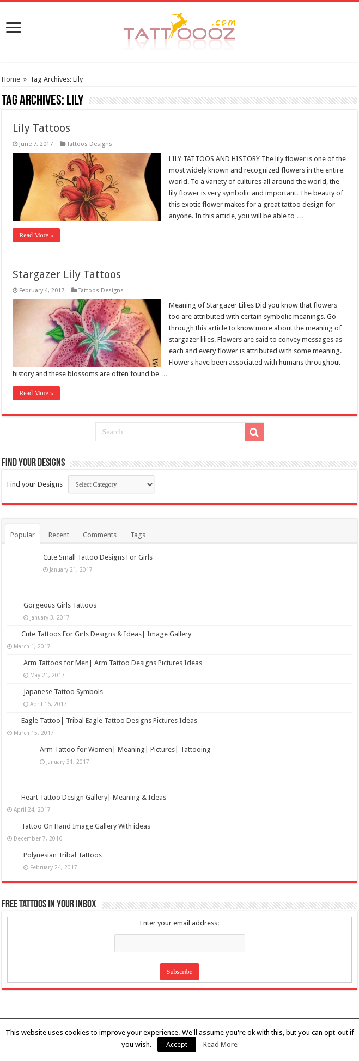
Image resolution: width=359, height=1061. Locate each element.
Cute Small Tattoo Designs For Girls (98, 557)
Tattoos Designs (89, 144)
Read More (220, 1044)
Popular (22, 535)
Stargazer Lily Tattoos (67, 274)
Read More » (36, 235)
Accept (176, 1044)
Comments (100, 535)
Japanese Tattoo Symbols (63, 692)
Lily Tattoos (41, 127)
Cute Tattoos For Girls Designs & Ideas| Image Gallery (106, 634)
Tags (137, 535)
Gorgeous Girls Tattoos (59, 605)
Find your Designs (35, 484)
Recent (58, 535)
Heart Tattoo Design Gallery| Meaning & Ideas (93, 797)
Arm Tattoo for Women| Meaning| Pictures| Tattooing (125, 749)
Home (11, 79)
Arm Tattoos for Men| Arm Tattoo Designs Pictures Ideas (112, 663)
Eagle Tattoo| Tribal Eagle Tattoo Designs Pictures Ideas (109, 720)
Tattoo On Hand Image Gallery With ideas (85, 826)
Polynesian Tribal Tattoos (62, 855)
